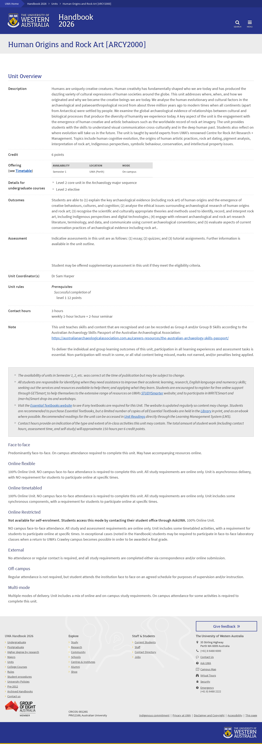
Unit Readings (134, 416)
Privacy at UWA (182, 715)
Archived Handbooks (20, 691)
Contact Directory (145, 652)
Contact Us (207, 657)
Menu (250, 23)
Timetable (24, 170)
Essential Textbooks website (51, 405)
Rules (10, 672)
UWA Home (12, 4)
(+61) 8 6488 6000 (210, 651)
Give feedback (224, 626)
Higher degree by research (23, 652)
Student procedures (19, 676)
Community (78, 652)
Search (237, 23)
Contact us (13, 696)
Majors (11, 657)
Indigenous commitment (154, 715)
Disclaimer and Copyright (209, 715)
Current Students (145, 642)
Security (205, 681)
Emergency (207, 688)
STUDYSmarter (152, 393)
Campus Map (208, 669)
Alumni (75, 667)
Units (54, 4)
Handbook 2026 (36, 4)
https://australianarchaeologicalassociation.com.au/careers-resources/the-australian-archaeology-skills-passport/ (140, 338)
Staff (137, 647)
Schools (76, 657)
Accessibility (235, 715)
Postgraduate (15, 647)
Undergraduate (16, 642)
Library (206, 411)
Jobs (138, 657)
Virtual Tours (208, 675)
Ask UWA (205, 663)
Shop (74, 672)
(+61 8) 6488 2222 (210, 691)
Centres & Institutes (83, 662)
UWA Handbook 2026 (19, 636)
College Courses (17, 667)
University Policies (18, 681)
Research (76, 647)
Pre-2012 (12, 686)
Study (74, 642)
